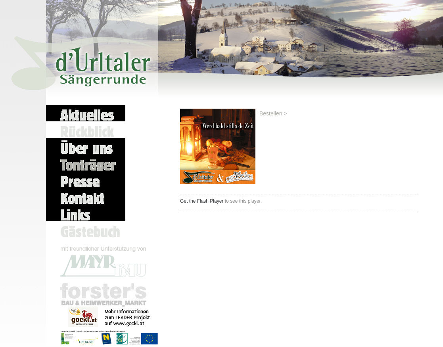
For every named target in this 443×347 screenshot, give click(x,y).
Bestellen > (273, 113)
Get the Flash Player (201, 201)
